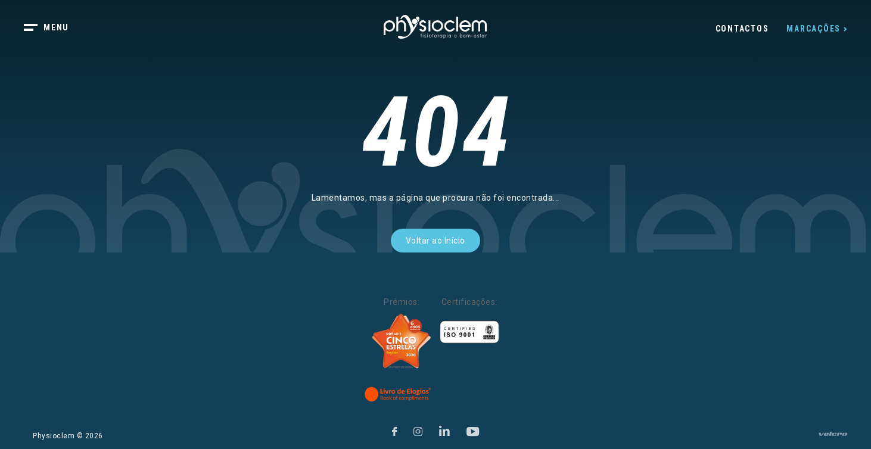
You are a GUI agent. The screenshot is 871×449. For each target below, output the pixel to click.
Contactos (742, 28)
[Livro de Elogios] (398, 394)
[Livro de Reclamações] (478, 394)
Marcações (813, 28)
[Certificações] (469, 332)
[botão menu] (53, 28)
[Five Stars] (401, 341)
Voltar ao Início (435, 240)
